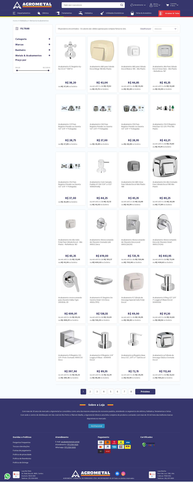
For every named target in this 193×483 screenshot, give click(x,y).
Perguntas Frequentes (21, 442)
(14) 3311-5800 (169, 478)
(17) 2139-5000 (70, 447)
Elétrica (43, 13)
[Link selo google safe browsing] (148, 444)
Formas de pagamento (22, 450)
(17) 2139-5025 (72, 444)
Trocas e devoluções (21, 446)
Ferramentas (64, 13)
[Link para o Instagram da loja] (123, 473)
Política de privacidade (22, 454)
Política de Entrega (20, 462)
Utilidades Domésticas (112, 13)
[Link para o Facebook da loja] (117, 473)
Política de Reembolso (22, 458)
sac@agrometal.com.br (70, 441)
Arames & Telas (169, 13)
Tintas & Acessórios (141, 13)
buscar (121, 5)
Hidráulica (85, 13)
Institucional (96, 426)
